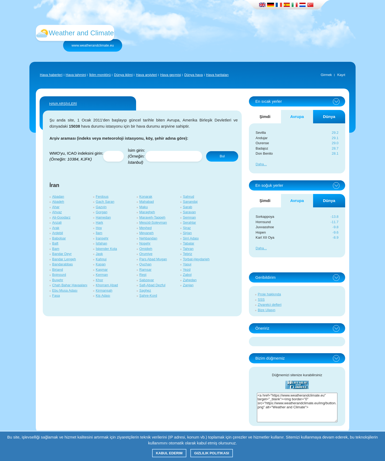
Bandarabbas (62, 264)
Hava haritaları (217, 75)
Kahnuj (101, 259)
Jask (99, 254)
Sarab (187, 207)
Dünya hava (193, 75)
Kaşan (101, 264)
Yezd (186, 270)
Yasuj (187, 264)
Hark (99, 222)
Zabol (187, 275)
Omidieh (145, 249)
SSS (261, 300)
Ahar (55, 207)
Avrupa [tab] (297, 116)
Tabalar (188, 243)
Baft (55, 243)
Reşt (143, 275)
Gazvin (101, 207)
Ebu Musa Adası (65, 290)
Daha (260, 164)
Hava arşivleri (146, 75)
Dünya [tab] (329, 116)
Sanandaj (190, 202)
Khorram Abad (107, 285)
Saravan (189, 212)
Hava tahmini (76, 75)
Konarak (145, 197)
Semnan (189, 217)
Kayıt (341, 75)
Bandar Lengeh (64, 259)
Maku (143, 207)
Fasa (56, 296)
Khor (99, 280)
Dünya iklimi (123, 75)
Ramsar (145, 270)
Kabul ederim (169, 453)
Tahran (188, 249)
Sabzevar (146, 280)
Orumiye (145, 254)
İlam (99, 233)
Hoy (99, 228)
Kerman (102, 275)
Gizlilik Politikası (211, 453)
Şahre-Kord (148, 296)
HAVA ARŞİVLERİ (63, 104)
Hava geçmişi (170, 75)
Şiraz (187, 228)
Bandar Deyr (62, 254)
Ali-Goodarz (61, 217)
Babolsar (59, 238)
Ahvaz (57, 212)
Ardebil (57, 233)
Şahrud (188, 197)
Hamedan (103, 217)
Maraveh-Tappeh (152, 217)
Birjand (57, 270)
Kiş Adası (103, 296)
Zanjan (188, 285)
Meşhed (145, 228)
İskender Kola (106, 249)
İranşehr (102, 238)
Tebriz (187, 254)
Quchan (145, 264)
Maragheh (147, 212)
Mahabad (146, 202)
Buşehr (57, 280)
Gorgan (101, 212)
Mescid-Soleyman (153, 222)
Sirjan (187, 233)
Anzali (56, 222)
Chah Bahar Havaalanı (69, 285)
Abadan (58, 197)
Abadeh (58, 202)
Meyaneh (146, 233)
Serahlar (189, 222)
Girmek (326, 75)
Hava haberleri (51, 75)
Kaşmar (102, 270)
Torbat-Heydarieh (196, 259)
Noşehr (145, 243)
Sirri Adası (191, 238)
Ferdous (102, 197)
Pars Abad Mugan (153, 259)
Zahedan (190, 280)
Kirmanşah (104, 290)
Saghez (145, 290)
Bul (222, 156)
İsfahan (101, 243)
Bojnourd (59, 275)
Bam (55, 249)
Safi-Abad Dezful (152, 285)
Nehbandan (148, 238)
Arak (55, 228)
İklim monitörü (100, 75)
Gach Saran (105, 202)
